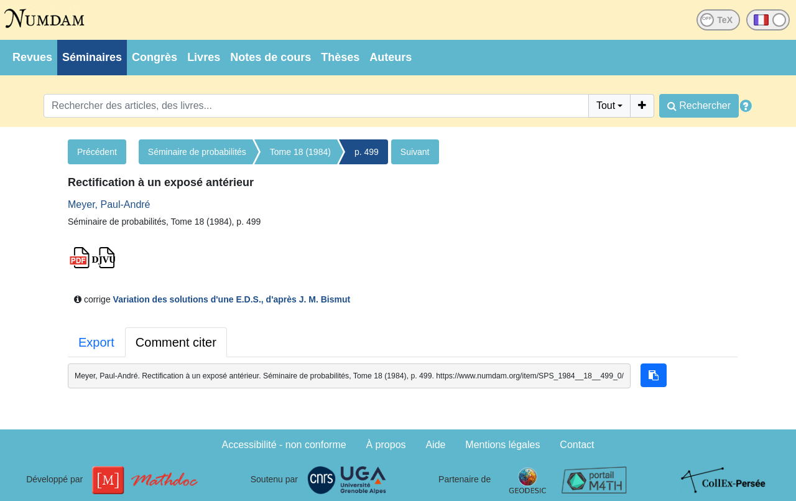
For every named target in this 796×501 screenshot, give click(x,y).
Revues (32, 57)
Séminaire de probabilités (197, 152)
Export (96, 342)
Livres (203, 57)
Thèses (340, 57)
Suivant (415, 152)
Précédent (97, 152)
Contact (577, 444)
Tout (605, 105)
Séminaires (92, 57)
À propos (386, 444)
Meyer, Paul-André (109, 204)
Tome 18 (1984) (300, 152)
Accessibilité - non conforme (284, 444)
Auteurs (390, 57)
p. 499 (366, 152)
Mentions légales (502, 444)
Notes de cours (270, 57)
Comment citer (176, 342)
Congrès (154, 57)
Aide (435, 444)
